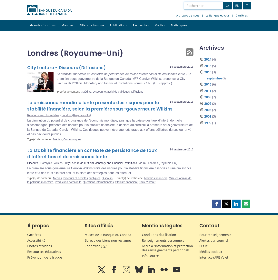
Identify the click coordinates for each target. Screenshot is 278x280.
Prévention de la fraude (44, 257)
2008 (207, 97)
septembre (214, 78)
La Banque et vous (217, 15)
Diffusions (137, 91)
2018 (207, 66)
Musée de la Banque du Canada (108, 235)
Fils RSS (204, 246)
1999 (207, 123)
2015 (207, 84)
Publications (118, 25)
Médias (160, 25)
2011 (207, 91)
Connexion (96, 246)
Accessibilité (36, 240)
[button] (216, 204)
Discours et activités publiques (111, 91)
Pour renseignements (215, 235)
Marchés (68, 25)
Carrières (242, 15)
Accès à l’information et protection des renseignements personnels (167, 248)
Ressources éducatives (44, 252)
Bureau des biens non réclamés (108, 240)
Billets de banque (91, 25)
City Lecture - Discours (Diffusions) (66, 68)
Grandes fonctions (43, 25)
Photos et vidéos (39, 246)
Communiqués (72, 139)
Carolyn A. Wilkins (51, 163)
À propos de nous (187, 15)
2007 (207, 103)
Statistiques (179, 25)
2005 (207, 110)
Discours (107, 178)
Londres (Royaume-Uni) (76, 115)
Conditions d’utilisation (159, 235)
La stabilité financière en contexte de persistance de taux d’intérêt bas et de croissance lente (92, 153)
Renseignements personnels (163, 240)
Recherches (141, 25)
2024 (207, 59)
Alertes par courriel (213, 240)
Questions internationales (98, 182)
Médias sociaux (210, 252)
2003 (207, 116)
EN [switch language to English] (237, 6)
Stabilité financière (126, 182)
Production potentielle (68, 182)
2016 (207, 72)
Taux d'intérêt (147, 182)
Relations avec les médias (43, 115)
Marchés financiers (155, 178)
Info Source (150, 256)
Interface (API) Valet (213, 257)
